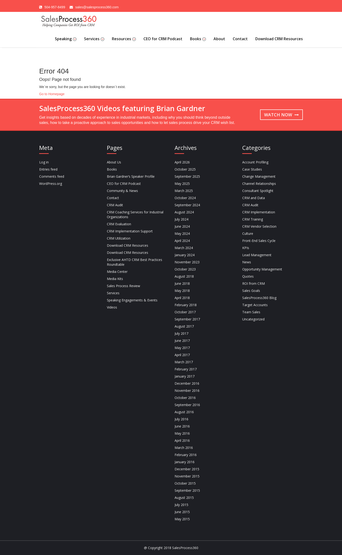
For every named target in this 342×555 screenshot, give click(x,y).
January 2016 (185, 462)
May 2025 (182, 183)
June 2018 (182, 283)
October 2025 (185, 169)
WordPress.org (50, 183)
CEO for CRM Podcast (162, 38)
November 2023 (187, 262)
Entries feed (48, 169)
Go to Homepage (52, 94)
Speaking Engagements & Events (132, 300)
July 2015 (181, 504)
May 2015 (182, 519)
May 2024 (182, 233)
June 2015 (182, 512)
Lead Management (256, 255)
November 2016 (187, 390)
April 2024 (182, 240)
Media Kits (115, 278)
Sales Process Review (123, 286)
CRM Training (252, 219)
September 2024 (187, 205)
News (246, 262)
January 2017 (185, 376)
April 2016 (182, 440)
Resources (124, 38)
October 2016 (185, 397)
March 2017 (184, 362)
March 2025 (184, 190)
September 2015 (187, 490)
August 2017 (184, 326)
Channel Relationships (259, 183)
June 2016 (182, 426)
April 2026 (182, 162)
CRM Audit (115, 205)
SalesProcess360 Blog (259, 297)
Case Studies (252, 169)
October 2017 (185, 312)
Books (198, 38)
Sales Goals (251, 290)
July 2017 (181, 333)
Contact (240, 38)
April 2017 (182, 355)
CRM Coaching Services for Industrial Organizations (135, 214)
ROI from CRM (253, 283)
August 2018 (184, 276)
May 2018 (182, 290)
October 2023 (185, 269)
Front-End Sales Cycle (259, 240)
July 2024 (181, 219)
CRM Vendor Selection (259, 226)
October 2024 (185, 198)
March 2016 (184, 447)
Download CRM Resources (279, 38)
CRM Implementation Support (130, 231)
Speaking (65, 38)
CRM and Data (253, 198)
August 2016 (184, 412)
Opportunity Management (262, 269)
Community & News (122, 190)
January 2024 (185, 255)
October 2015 (185, 483)
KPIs (245, 248)
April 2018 (182, 297)
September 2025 (187, 176)
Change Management (259, 176)
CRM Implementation (258, 212)
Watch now (281, 115)
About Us (114, 162)
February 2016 (186, 454)
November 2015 (187, 476)
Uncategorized (253, 319)
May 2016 (182, 433)
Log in (44, 162)
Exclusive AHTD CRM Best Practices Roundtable (134, 262)
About (219, 38)
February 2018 (186, 305)
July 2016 (181, 419)
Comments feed (51, 176)
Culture (247, 233)
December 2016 (187, 383)
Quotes (248, 276)
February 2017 (186, 369)
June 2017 (182, 340)
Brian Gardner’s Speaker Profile (131, 176)
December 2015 (187, 469)
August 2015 (184, 497)
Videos (112, 307)
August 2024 (184, 212)
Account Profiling (255, 162)
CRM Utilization (118, 238)
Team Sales (251, 312)
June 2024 (182, 226)
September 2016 (187, 405)
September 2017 (187, 319)
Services (94, 38)
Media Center (117, 271)
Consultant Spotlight (257, 190)
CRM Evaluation (119, 224)
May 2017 (182, 347)
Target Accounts (255, 305)
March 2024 (184, 248)
